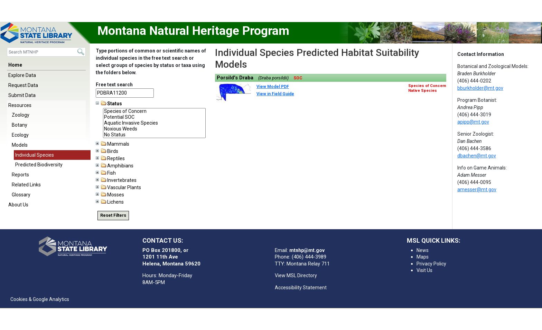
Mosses (110, 194)
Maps (423, 257)
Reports (20, 174)
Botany (19, 125)
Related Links (26, 184)
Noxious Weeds (154, 129)
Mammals (112, 144)
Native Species (422, 90)
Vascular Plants (118, 187)
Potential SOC (154, 117)
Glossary (21, 194)
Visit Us (424, 270)
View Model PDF (272, 86)
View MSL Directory (296, 275)
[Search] (46, 52)
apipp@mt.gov (473, 122)
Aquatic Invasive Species (154, 123)
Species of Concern (154, 111)
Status (109, 103)
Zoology (20, 115)
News (423, 250)
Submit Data (22, 95)
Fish (106, 173)
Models (20, 145)
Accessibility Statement (301, 287)
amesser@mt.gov (476, 189)
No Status (154, 135)
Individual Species (34, 155)
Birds (107, 151)
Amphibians (114, 165)
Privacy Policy (431, 263)
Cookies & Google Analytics (39, 299)
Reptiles (110, 158)
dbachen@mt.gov (476, 155)
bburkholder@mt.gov (480, 88)
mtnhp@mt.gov (307, 250)
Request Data (23, 85)
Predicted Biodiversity (39, 164)
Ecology (20, 135)
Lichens (110, 202)
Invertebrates (116, 180)
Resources (19, 105)
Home (15, 65)
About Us (18, 204)
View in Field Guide (275, 93)
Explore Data (22, 75)
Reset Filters (113, 215)
